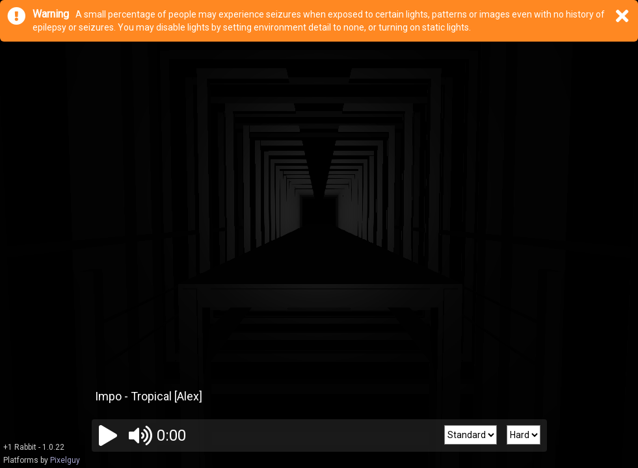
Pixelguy (65, 460)
